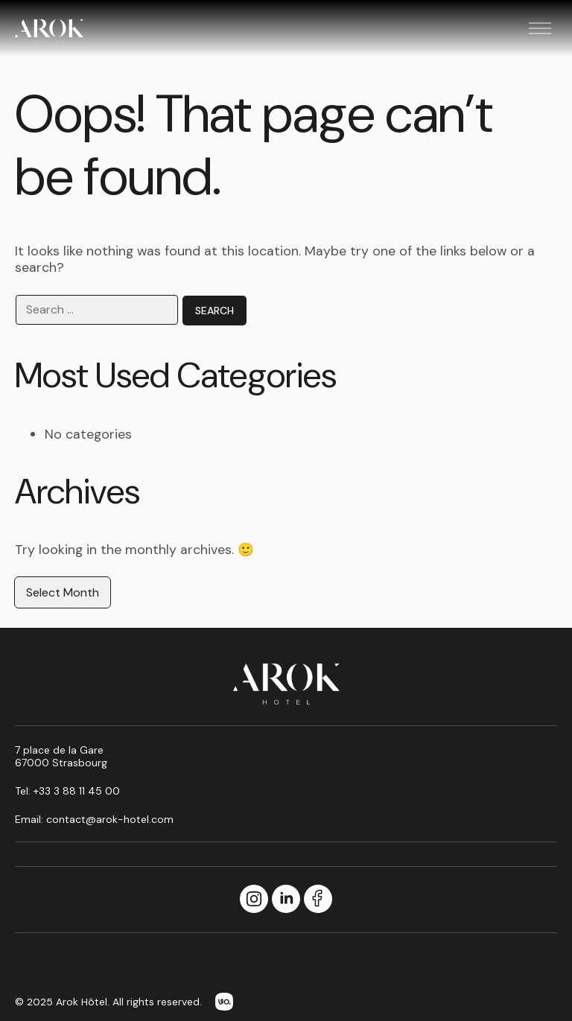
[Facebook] (318, 900)
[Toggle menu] (540, 28)
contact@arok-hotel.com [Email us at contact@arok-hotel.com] (110, 819)
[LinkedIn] (286, 900)
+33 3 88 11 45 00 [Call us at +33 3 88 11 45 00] (77, 791)
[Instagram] (254, 900)
